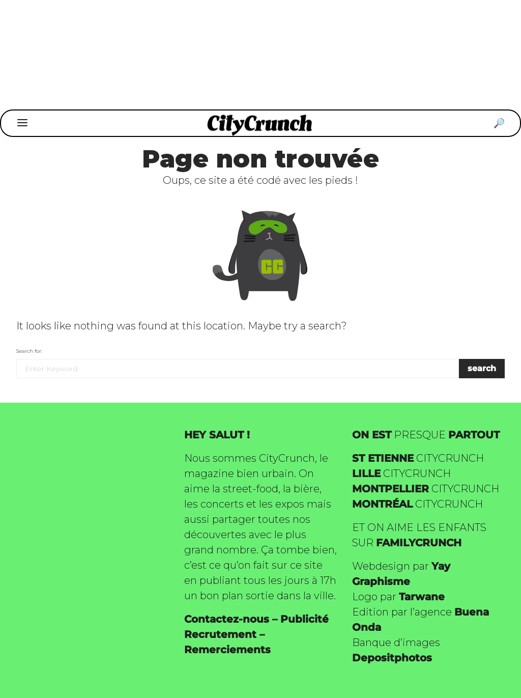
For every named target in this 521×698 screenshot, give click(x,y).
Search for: (29, 351)
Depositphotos (392, 658)
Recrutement (220, 634)
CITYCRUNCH (418, 458)
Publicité (304, 619)
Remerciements (227, 650)
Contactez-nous (226, 619)
